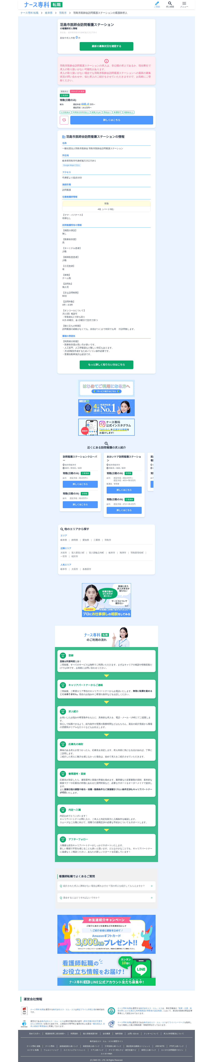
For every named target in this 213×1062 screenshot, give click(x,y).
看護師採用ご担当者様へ (55, 1034)
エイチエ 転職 (33, 1050)
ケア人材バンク (97, 1050)
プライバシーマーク (176, 1022)
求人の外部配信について (174, 1034)
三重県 (97, 540)
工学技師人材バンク (113, 1046)
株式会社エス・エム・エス (64, 1009)
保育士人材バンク (148, 1050)
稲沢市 (75, 556)
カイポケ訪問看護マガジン (172, 1050)
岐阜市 (112, 552)
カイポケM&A (106, 1054)
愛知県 (86, 540)
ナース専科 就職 (33, 1046)
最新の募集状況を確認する (106, 46)
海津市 (123, 552)
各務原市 (87, 569)
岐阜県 (48, 13)
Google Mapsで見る (71, 165)
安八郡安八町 (78, 552)
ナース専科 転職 (29, 13)
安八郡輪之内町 (96, 552)
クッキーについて (151, 1034)
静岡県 (75, 540)
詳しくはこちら (111, 120)
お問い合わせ (133, 1034)
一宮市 (63, 556)
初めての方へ (34, 1034)
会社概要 (106, 1034)
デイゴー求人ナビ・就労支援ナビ (122, 1050)
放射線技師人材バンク (69, 1046)
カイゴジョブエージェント (75, 1050)
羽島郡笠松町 (137, 552)
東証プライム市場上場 (86, 1009)
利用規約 (74, 1034)
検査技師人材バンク (91, 1046)
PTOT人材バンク (177, 1046)
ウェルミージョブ (51, 1050)
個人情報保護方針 (90, 1034)
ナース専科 (49, 1046)
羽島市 (63, 13)
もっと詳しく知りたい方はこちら (106, 364)
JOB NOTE (160, 1046)
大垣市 (63, 552)
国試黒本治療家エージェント (138, 1046)
